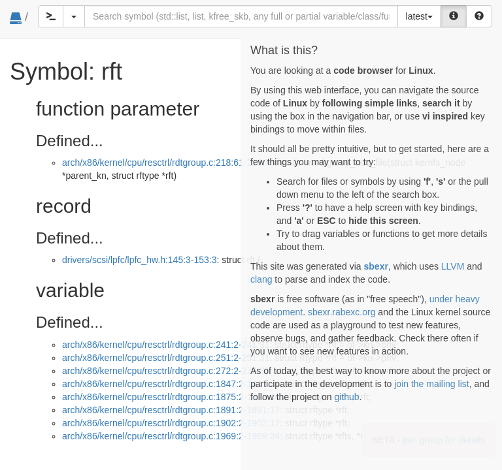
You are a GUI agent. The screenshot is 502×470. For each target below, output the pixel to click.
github (346, 397)
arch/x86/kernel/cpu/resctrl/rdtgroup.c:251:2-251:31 (166, 357)
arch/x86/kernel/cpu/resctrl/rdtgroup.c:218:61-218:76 (168, 162)
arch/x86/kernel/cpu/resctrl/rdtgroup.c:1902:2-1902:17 (171, 423)
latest (419, 16)
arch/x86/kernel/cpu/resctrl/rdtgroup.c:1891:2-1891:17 (171, 410)
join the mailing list (431, 384)
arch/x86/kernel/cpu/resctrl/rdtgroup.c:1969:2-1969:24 (171, 436)
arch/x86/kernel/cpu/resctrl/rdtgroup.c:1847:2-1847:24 (171, 384)
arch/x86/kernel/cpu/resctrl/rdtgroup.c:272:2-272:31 (166, 371)
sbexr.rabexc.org (342, 312)
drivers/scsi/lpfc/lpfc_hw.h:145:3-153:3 (139, 260)
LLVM (453, 266)
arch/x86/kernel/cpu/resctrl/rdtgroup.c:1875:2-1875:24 (171, 397)
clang (261, 279)
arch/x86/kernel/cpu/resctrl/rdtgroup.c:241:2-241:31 (166, 344)
